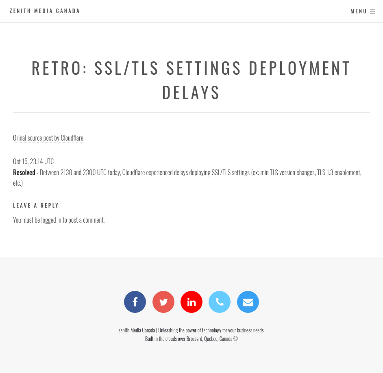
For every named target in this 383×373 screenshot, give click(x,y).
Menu (358, 11)
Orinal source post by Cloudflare (48, 138)
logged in (51, 220)
